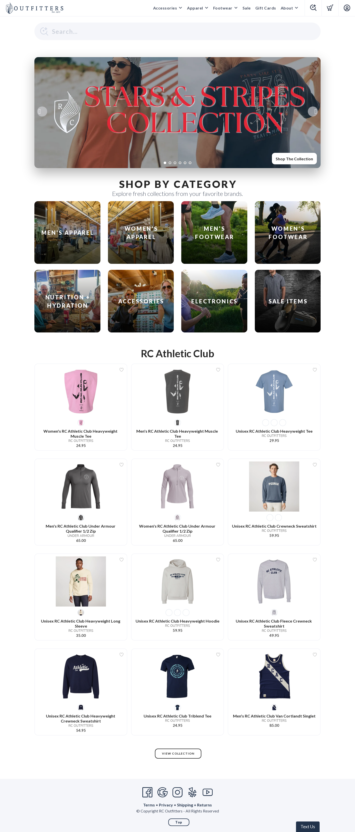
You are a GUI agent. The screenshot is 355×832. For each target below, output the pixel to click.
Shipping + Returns (194, 804)
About (287, 8)
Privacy (166, 804)
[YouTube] (207, 792)
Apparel (195, 8)
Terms (149, 804)
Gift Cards (265, 8)
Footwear (222, 8)
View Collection (178, 753)
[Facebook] (147, 792)
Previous (42, 111)
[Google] (162, 792)
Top (178, 822)
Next (313, 111)
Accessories (165, 8)
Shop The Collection (294, 158)
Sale (247, 8)
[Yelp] (192, 792)
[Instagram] (177, 792)
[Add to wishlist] (121, 370)
